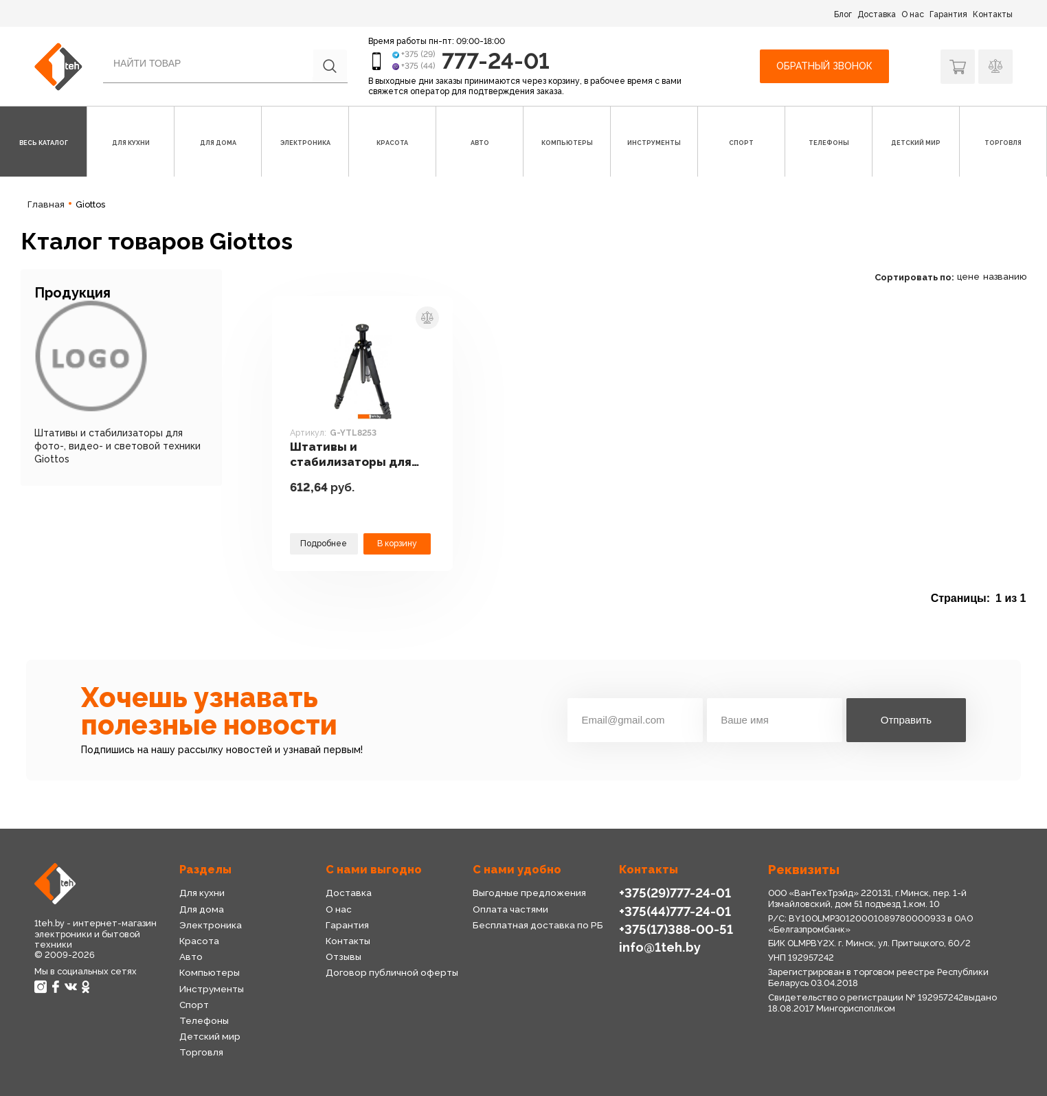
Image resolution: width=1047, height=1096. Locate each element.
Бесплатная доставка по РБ (538, 924)
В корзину (397, 543)
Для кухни (202, 892)
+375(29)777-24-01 (675, 893)
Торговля (201, 1052)
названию (1004, 276)
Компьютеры (209, 972)
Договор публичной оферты (392, 972)
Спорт (194, 1004)
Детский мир (209, 1036)
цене (968, 276)
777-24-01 (496, 61)
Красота (199, 940)
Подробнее (323, 543)
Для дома (201, 909)
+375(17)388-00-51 (676, 929)
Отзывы (343, 956)
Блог (843, 14)
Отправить (906, 720)
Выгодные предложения (529, 892)
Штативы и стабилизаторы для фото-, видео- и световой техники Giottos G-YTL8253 (351, 455)
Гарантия (948, 14)
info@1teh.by (660, 947)
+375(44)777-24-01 (675, 911)
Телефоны (204, 1020)
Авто (191, 956)
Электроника (210, 924)
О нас (912, 14)
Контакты (993, 14)
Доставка (876, 14)
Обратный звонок (824, 65)
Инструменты (211, 988)
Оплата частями (510, 909)
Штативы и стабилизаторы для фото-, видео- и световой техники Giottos (117, 446)
